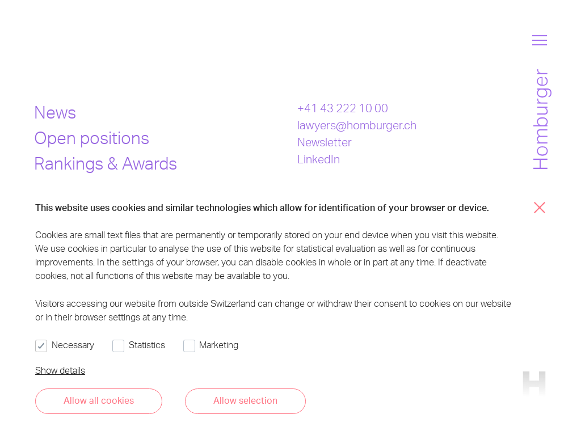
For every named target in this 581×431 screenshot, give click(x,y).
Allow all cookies (99, 400)
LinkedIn (318, 158)
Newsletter (324, 141)
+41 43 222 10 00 (342, 107)
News (55, 111)
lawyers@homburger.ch (356, 124)
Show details (60, 370)
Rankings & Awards (105, 163)
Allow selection (245, 400)
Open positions (91, 137)
